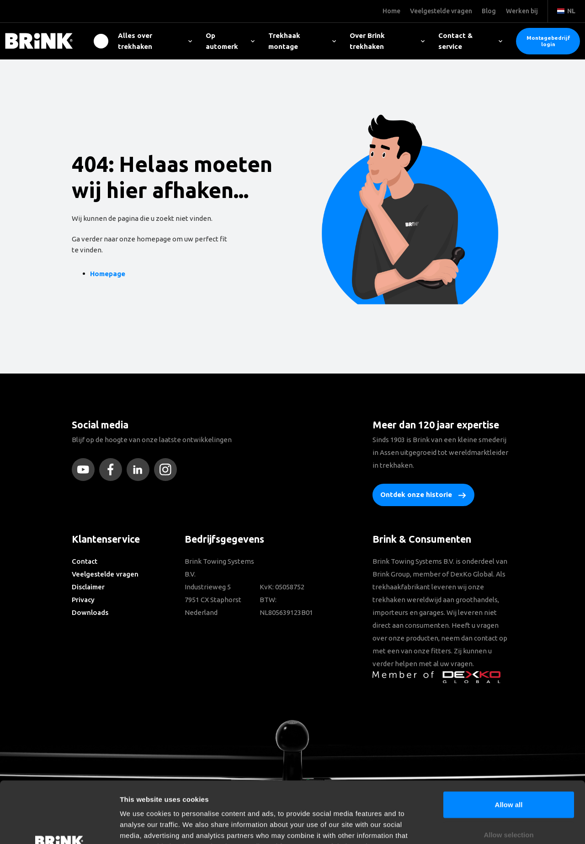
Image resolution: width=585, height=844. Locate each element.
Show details (479, 826)
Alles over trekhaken (155, 41)
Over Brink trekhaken (387, 41)
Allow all (509, 747)
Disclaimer (88, 587)
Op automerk (230, 41)
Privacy (83, 600)
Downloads (90, 612)
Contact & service (470, 41)
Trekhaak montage (302, 41)
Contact (84, 561)
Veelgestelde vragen (105, 574)
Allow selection (508, 777)
